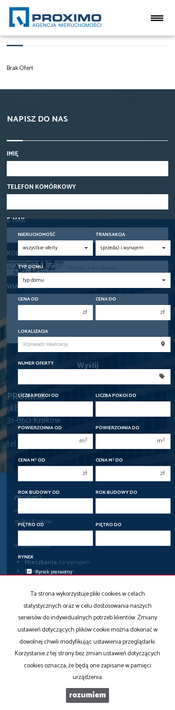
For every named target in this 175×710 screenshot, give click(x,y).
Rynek (26, 557)
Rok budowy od (39, 492)
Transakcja (110, 234)
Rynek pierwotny (49, 572)
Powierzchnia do (118, 428)
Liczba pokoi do (116, 395)
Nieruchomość (36, 234)
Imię (12, 154)
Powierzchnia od (40, 428)
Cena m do (109, 460)
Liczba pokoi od (38, 395)
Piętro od (31, 525)
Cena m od (31, 460)
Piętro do (109, 525)
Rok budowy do (116, 492)
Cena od (28, 299)
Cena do (106, 299)
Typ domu (30, 267)
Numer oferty (36, 363)
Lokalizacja (33, 331)
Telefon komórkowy (41, 187)
